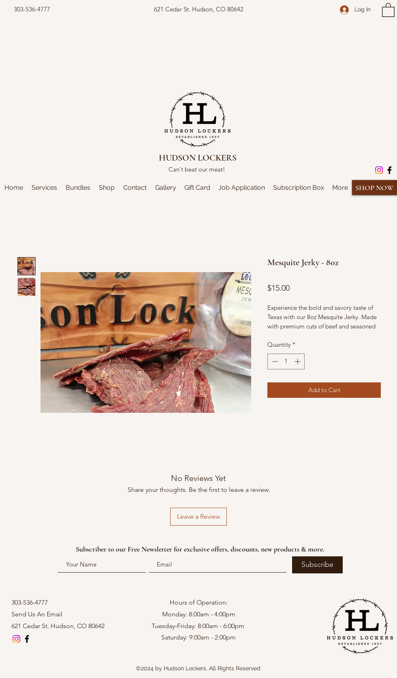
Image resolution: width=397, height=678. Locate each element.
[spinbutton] (286, 361)
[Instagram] (379, 170)
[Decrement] (274, 361)
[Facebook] (389, 170)
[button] (388, 9)
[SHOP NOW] (374, 187)
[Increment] (298, 361)
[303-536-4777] (32, 9)
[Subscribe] (317, 564)
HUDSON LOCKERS (198, 157)
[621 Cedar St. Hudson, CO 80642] (198, 9)
